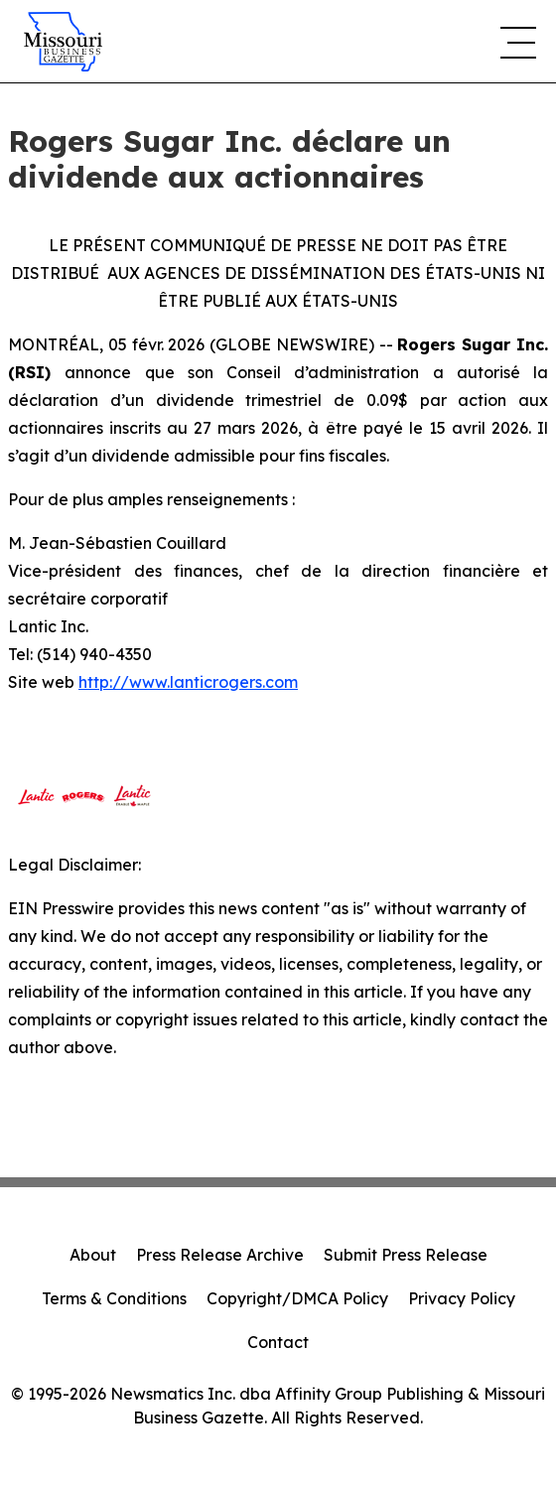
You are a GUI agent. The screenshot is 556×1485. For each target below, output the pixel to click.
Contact (278, 1342)
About (93, 1255)
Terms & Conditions (114, 1298)
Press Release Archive (220, 1255)
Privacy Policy (461, 1298)
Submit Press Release (405, 1255)
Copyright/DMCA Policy (297, 1298)
